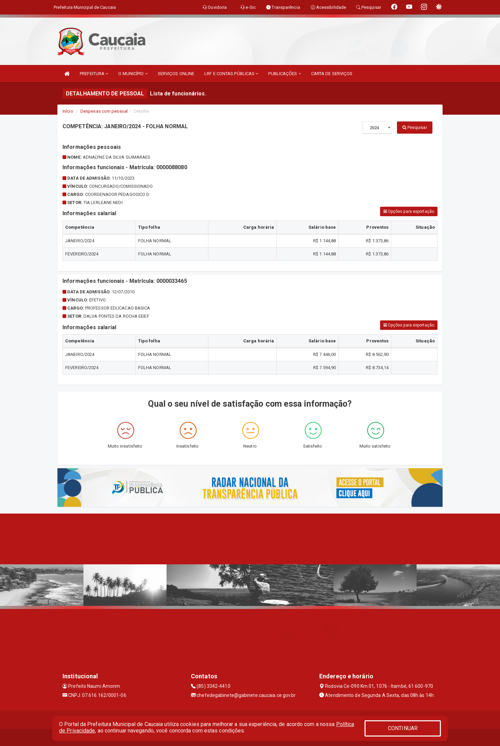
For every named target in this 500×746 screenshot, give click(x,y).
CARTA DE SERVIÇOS (332, 73)
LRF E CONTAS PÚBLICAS (231, 73)
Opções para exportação (408, 211)
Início (67, 111)
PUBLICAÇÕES (284, 73)
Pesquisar (414, 127)
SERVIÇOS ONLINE (176, 73)
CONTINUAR (403, 728)
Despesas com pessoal (104, 111)
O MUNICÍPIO (132, 73)
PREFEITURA (94, 73)
